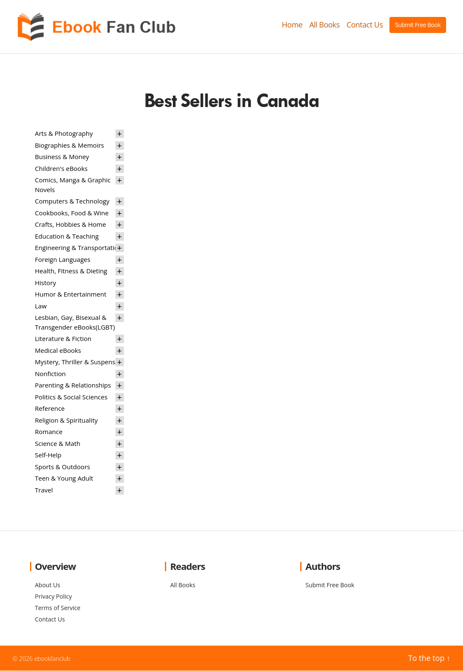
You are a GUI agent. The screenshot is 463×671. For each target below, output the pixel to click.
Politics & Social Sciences (71, 397)
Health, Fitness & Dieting (71, 271)
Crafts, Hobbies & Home (70, 225)
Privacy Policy (53, 597)
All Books (324, 25)
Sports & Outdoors (62, 467)
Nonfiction (50, 374)
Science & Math (58, 444)
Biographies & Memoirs (69, 145)
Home (292, 25)
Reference (50, 409)
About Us (47, 585)
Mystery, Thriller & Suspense (77, 362)
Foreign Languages (62, 260)
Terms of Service (58, 608)
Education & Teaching (67, 236)
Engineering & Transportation (78, 248)
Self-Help (48, 455)
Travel (44, 490)
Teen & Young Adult (64, 479)
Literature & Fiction (63, 339)
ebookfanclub (52, 659)
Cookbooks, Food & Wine (72, 213)
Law (41, 306)
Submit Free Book (418, 25)
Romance (49, 432)
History (45, 283)
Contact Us (364, 25)
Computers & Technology (72, 202)
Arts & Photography (64, 134)
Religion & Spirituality (66, 420)
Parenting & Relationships (73, 386)
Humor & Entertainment (71, 295)
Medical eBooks (58, 350)
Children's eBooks (61, 169)
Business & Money (62, 157)
